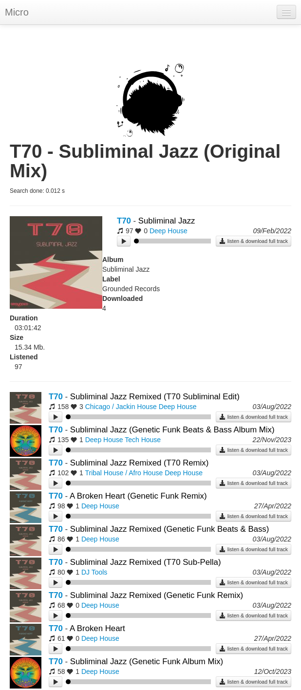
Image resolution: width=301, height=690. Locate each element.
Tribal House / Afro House (124, 473)
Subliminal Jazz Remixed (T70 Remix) (139, 462)
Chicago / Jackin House (121, 406)
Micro (17, 12)
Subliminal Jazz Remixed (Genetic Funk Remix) (156, 595)
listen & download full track (253, 241)
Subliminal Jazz (166, 220)
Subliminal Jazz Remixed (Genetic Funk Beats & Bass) (169, 529)
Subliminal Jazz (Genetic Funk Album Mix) (146, 661)
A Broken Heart (97, 628)
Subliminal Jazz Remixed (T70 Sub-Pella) (145, 562)
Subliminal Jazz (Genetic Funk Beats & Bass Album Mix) (172, 429)
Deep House (169, 231)
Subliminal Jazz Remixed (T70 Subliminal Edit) (155, 396)
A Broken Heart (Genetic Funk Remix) (138, 496)
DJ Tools (94, 572)
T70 (124, 220)
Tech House (143, 440)
